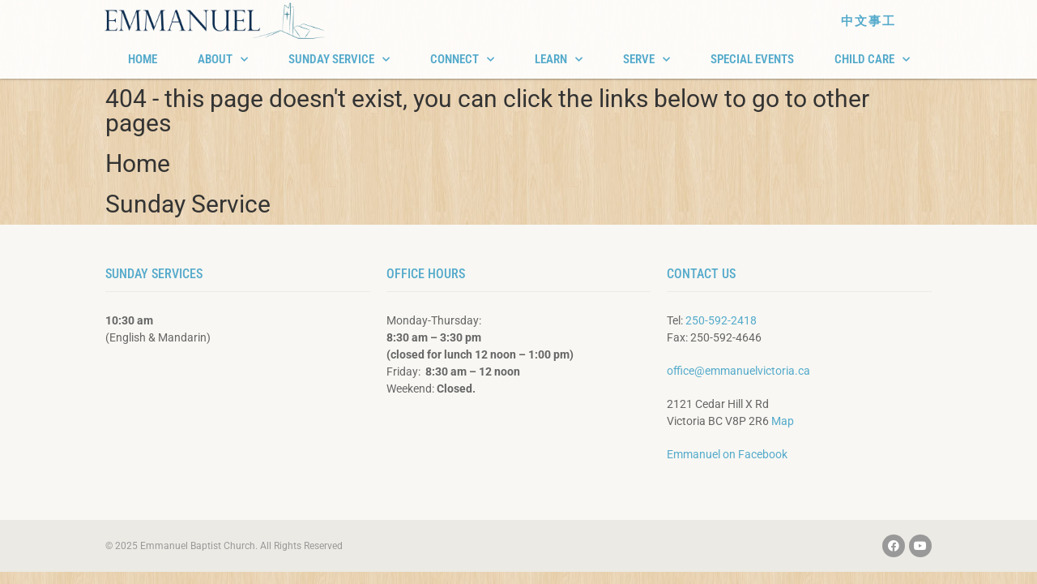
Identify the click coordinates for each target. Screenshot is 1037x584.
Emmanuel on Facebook (727, 454)
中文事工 (868, 21)
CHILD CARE (872, 59)
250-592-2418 (721, 320)
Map (782, 420)
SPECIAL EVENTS (752, 59)
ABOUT (223, 59)
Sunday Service (188, 204)
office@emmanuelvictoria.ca (738, 370)
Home (137, 163)
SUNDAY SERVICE (339, 59)
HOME (142, 59)
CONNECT (462, 59)
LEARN (559, 59)
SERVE (646, 59)
